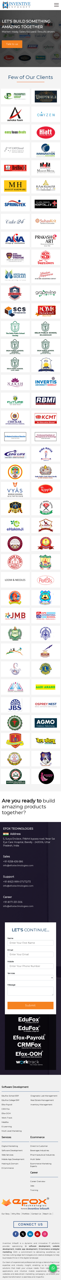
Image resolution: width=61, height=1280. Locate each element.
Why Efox (16, 1214)
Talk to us (12, 44)
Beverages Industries (39, 1150)
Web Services (7, 1155)
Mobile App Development (13, 1159)
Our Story (6, 1214)
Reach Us (47, 1214)
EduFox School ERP (10, 1096)
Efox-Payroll (7, 1104)
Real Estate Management (42, 1100)
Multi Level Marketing (12, 1131)
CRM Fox (6, 1109)
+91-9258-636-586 (13, 861)
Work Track (7, 1118)
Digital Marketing (10, 1146)
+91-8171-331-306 (12, 902)
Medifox (5, 1122)
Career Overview (37, 1181)
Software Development (12, 1150)
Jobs (32, 1186)
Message (11, 985)
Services (11, 973)
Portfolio (25, 1214)
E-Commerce (8, 1168)
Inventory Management (41, 1104)
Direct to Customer (39, 1146)
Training (34, 1190)
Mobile (10, 961)
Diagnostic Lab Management (44, 1096)
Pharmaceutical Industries (42, 1155)
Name (10, 938)
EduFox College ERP (10, 1100)
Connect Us (30, 1224)
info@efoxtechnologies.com (18, 865)
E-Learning (7, 1126)
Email (10, 950)
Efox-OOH (6, 1113)
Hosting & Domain (10, 1164)
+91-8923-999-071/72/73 (17, 881)
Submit (30, 1005)
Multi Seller (35, 1159)
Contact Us (36, 1214)
